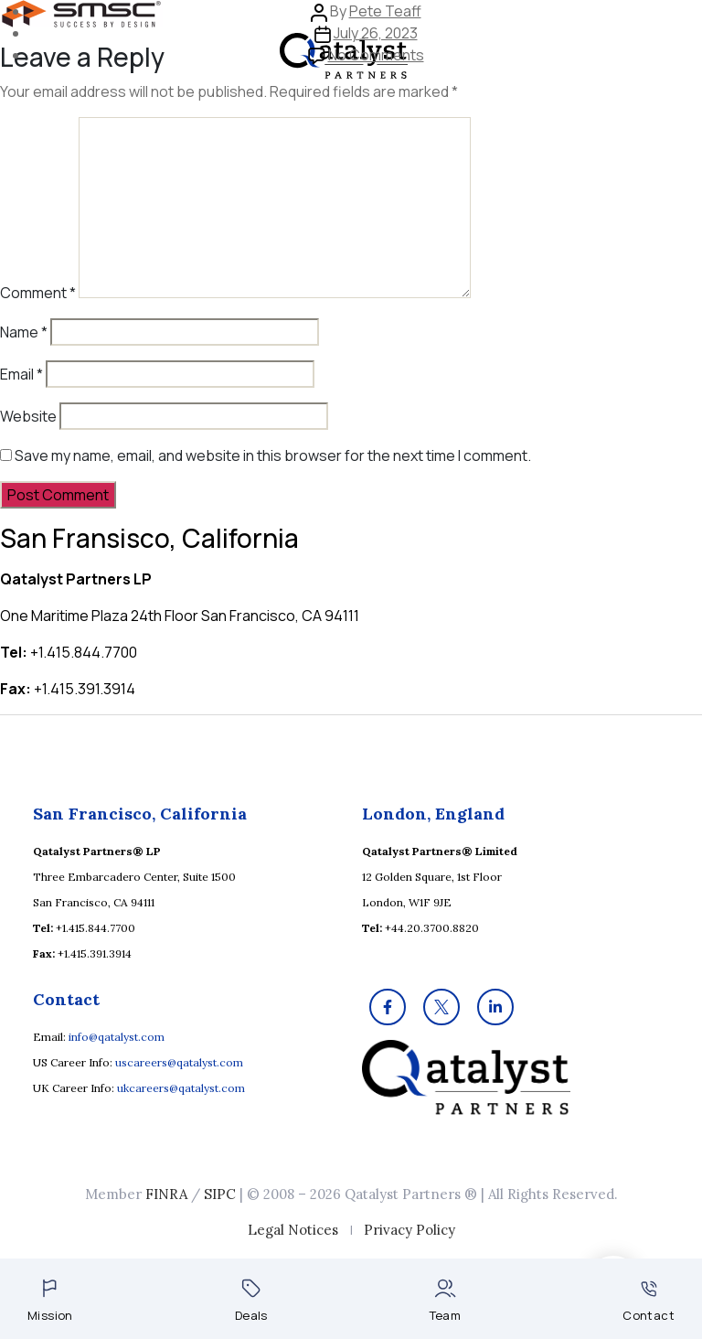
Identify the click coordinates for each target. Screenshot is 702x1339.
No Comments (376, 55)
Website (28, 416)
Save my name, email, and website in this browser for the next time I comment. (273, 455)
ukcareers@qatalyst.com (181, 1088)
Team (446, 1301)
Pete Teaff (385, 11)
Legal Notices (293, 1229)
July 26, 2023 (376, 33)
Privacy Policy (409, 1229)
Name (24, 332)
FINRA (166, 1194)
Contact (648, 1301)
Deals (251, 1301)
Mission (50, 1301)
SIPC (220, 1194)
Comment (38, 293)
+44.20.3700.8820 (432, 928)
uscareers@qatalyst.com (179, 1062)
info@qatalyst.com (117, 1037)
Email (21, 374)
